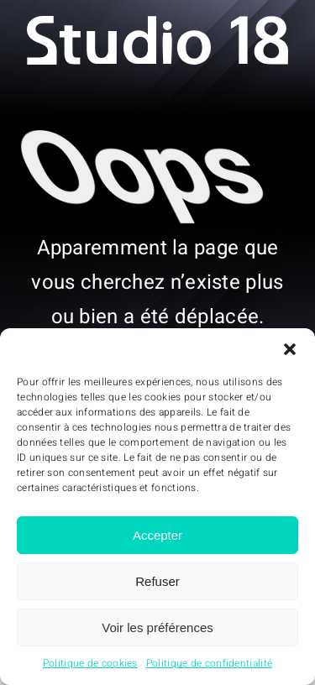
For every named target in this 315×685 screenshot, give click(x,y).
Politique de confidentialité (209, 663)
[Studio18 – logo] (157, 24)
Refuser (157, 581)
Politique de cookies (90, 663)
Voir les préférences (157, 627)
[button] (289, 349)
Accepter (157, 535)
